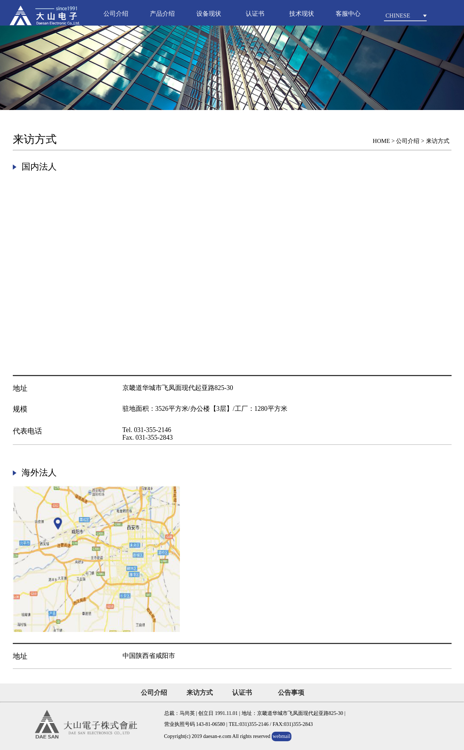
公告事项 (291, 692)
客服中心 (348, 13)
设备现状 (208, 13)
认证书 (255, 13)
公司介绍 (115, 13)
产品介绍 (162, 13)
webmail (281, 736)
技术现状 (301, 13)
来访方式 (199, 692)
